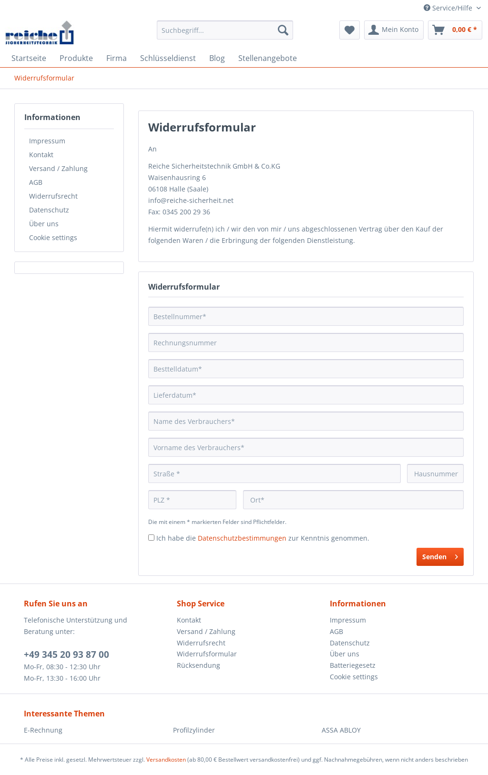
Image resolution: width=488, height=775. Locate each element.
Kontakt (41, 154)
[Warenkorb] (455, 30)
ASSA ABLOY (341, 730)
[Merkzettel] (349, 30)
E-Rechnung (43, 730)
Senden (440, 555)
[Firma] (116, 58)
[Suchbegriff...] (225, 30)
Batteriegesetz (353, 665)
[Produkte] (76, 58)
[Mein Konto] (394, 30)
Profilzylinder (194, 730)
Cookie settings (53, 237)
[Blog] (217, 58)
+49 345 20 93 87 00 (66, 654)
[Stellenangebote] (268, 58)
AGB (35, 182)
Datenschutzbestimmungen (242, 538)
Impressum (47, 140)
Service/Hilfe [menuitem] (449, 7)
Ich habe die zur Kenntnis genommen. (262, 538)
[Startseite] (29, 58)
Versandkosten (166, 759)
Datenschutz (49, 209)
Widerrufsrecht (53, 196)
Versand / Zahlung (58, 168)
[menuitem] (225, 34)
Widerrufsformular (207, 653)
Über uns (44, 223)
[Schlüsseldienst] (168, 58)
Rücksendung (198, 665)
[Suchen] (283, 30)
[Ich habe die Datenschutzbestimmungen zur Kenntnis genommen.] (151, 537)
